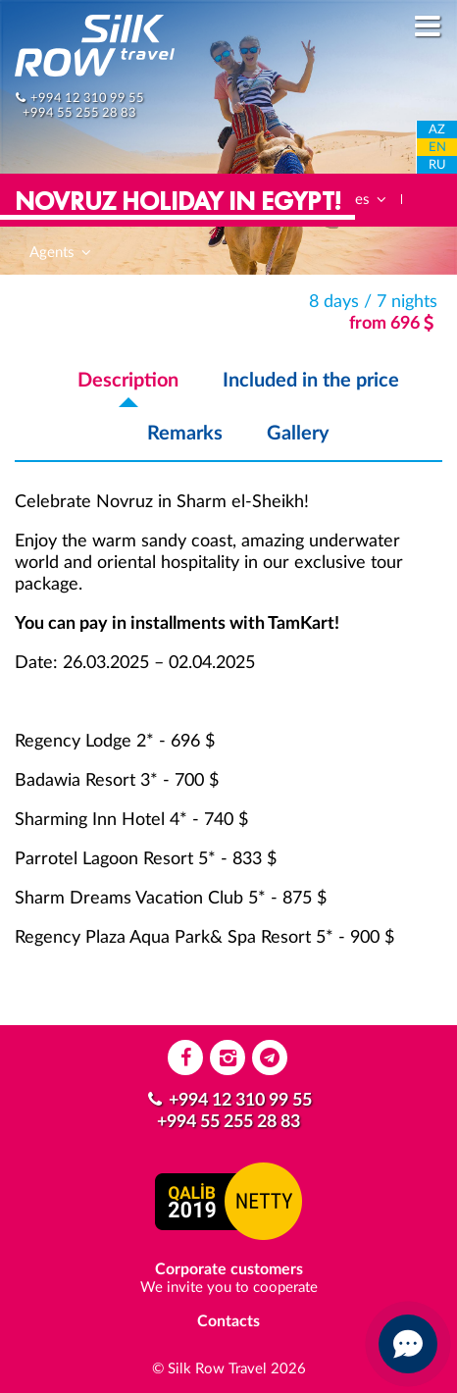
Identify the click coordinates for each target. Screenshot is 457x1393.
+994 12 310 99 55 (87, 98)
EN (437, 147)
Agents (61, 252)
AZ (437, 130)
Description (127, 380)
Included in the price (311, 380)
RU (437, 165)
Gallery (298, 433)
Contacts (228, 1321)
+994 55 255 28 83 (79, 113)
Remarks (185, 433)
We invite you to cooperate (229, 1287)
